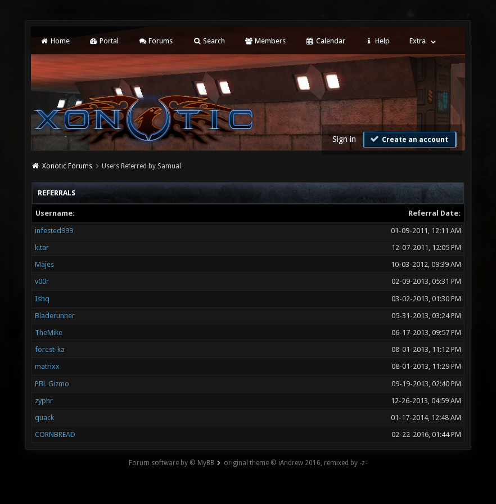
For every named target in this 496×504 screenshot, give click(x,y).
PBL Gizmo (52, 384)
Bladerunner (55, 315)
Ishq (42, 299)
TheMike (48, 332)
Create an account (408, 139)
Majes (44, 264)
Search (208, 41)
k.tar (42, 247)
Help (377, 41)
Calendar (325, 41)
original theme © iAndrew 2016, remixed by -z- (295, 463)
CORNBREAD (55, 434)
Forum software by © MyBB (171, 463)
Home (54, 41)
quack (44, 417)
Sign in (344, 139)
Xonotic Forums (67, 166)
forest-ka (50, 349)
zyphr (44, 400)
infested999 (54, 230)
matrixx (47, 366)
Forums (155, 41)
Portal (104, 41)
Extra (417, 41)
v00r (42, 281)
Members (265, 41)
